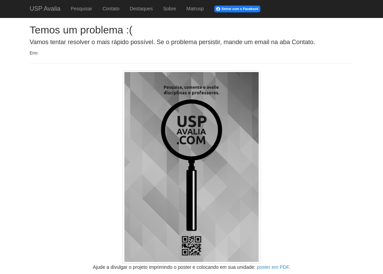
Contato (111, 8)
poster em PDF (273, 267)
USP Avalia (45, 8)
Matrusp (195, 8)
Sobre (169, 8)
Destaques (141, 8)
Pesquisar (81, 8)
